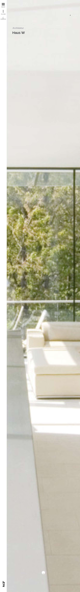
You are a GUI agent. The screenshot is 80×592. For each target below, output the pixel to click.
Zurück (3, 17)
